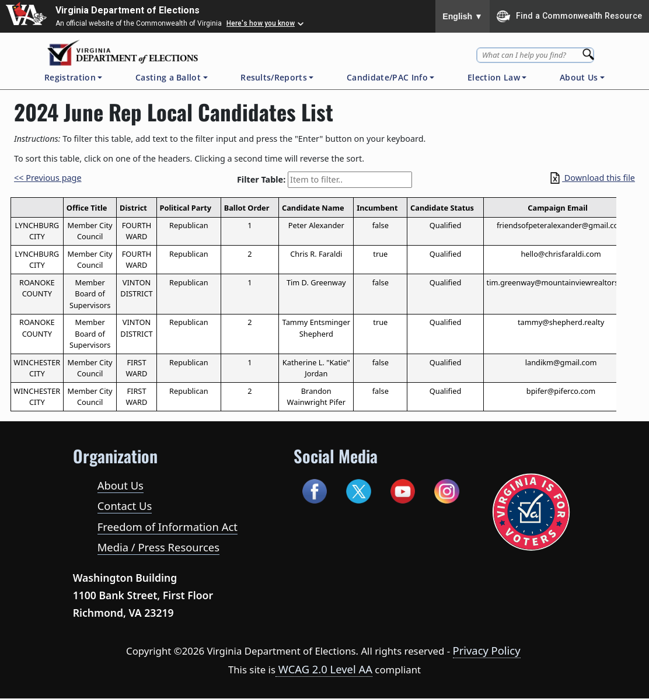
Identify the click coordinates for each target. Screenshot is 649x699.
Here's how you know (260, 23)
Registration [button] (70, 77)
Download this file (591, 177)
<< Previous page (48, 177)
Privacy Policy (487, 650)
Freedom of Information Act (167, 526)
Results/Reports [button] (273, 77)
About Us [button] (579, 77)
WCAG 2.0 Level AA (323, 669)
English (462, 16)
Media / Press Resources (158, 547)
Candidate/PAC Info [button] (387, 77)
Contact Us (124, 505)
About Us (120, 485)
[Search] (589, 51)
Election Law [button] (493, 77)
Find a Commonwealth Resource (569, 16)
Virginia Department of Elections (127, 10)
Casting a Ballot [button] (168, 77)
